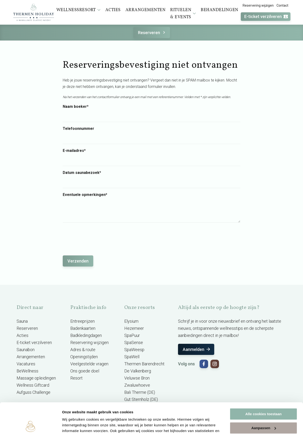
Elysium (131, 321)
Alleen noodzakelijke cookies (263, 412)
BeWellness (27, 370)
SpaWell (131, 356)
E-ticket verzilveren (266, 17)
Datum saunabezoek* (82, 173)
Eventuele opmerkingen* (85, 195)
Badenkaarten (82, 328)
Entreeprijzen (82, 321)
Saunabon (26, 349)
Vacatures (26, 363)
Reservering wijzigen (258, 5)
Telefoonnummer (78, 129)
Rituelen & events (183, 13)
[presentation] (99, 236)
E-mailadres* (74, 151)
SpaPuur (132, 335)
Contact (282, 5)
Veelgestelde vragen (89, 363)
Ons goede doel (84, 370)
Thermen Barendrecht (144, 363)
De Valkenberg (137, 370)
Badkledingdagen (86, 335)
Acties (22, 335)
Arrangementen (31, 356)
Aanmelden (197, 349)
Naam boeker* (76, 107)
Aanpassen (263, 398)
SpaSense (133, 342)
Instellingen (72, 426)
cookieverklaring (111, 413)
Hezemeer (134, 328)
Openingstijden (84, 356)
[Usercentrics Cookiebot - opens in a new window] (30, 425)
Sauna (22, 321)
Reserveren (152, 32)
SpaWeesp (134, 349)
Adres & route (82, 349)
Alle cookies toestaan (263, 384)
